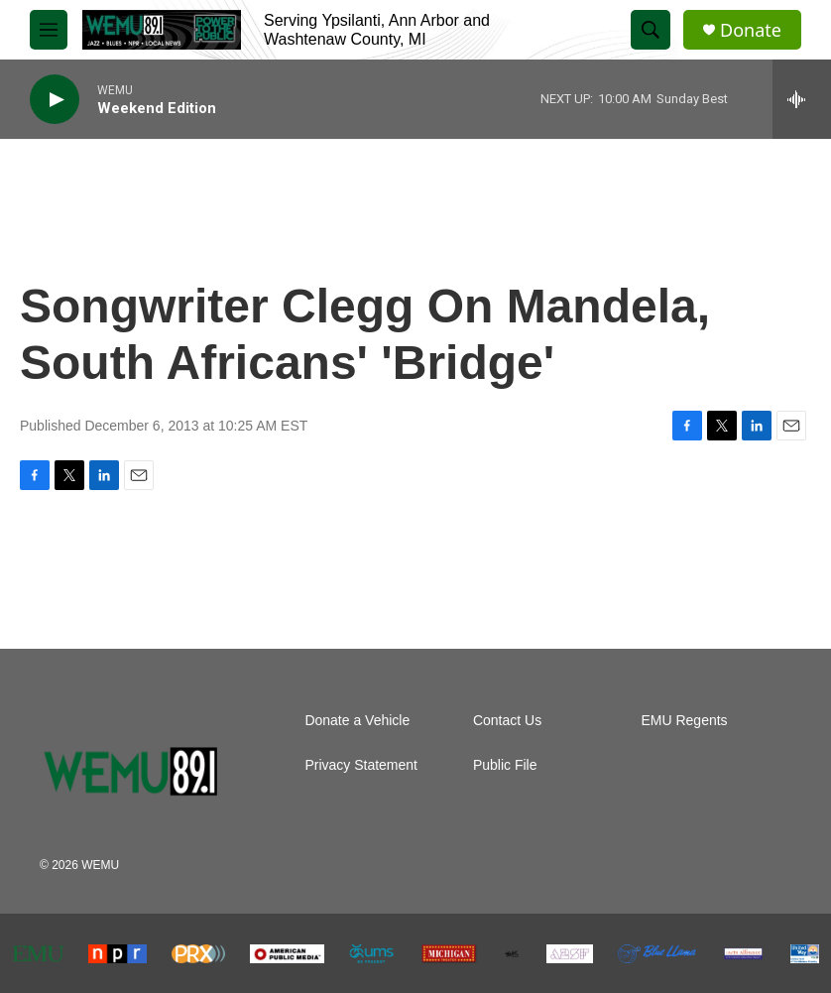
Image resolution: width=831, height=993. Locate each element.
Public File (505, 765)
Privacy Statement (360, 765)
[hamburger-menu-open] (48, 30)
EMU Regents (684, 720)
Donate (750, 30)
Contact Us (507, 720)
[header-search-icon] (650, 30)
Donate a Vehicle (357, 720)
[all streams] (801, 99)
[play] (54, 99)
